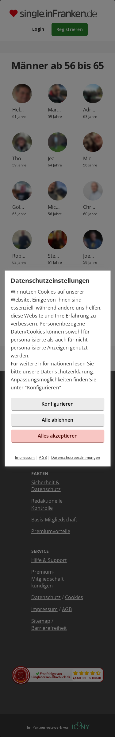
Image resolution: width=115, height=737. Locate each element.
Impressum (25, 457)
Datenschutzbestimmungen (75, 457)
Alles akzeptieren (58, 435)
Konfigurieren (43, 387)
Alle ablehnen (57, 419)
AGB (43, 457)
